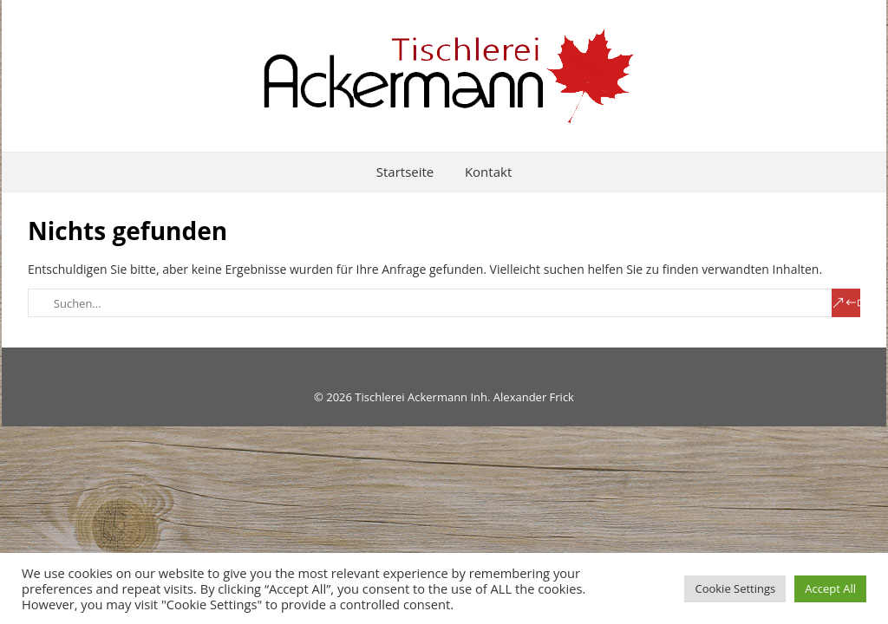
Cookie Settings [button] (735, 588)
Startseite (405, 171)
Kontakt (488, 171)
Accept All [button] (830, 588)
